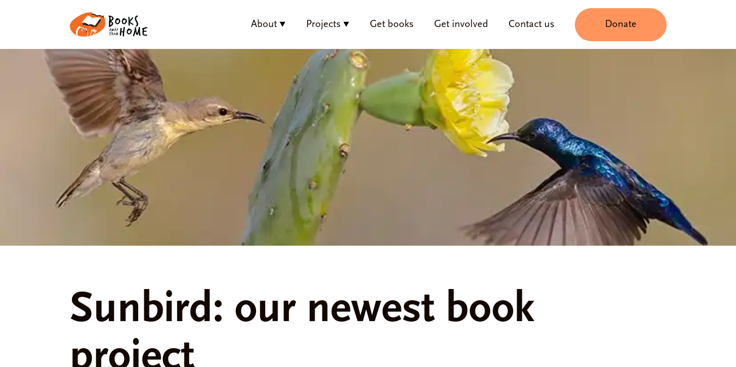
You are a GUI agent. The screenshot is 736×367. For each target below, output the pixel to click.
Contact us (531, 24)
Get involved (461, 24)
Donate (621, 24)
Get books (392, 24)
